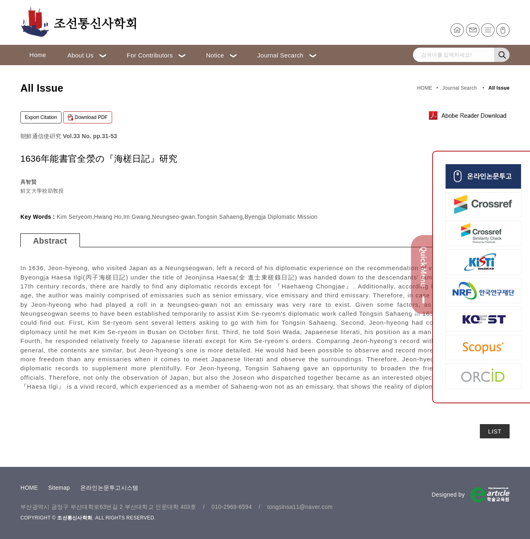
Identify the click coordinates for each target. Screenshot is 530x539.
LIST (494, 431)
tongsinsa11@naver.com (300, 507)
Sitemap (59, 487)
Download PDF (88, 117)
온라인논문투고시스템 (109, 487)
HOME (29, 487)
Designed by (448, 494)
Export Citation (41, 117)
